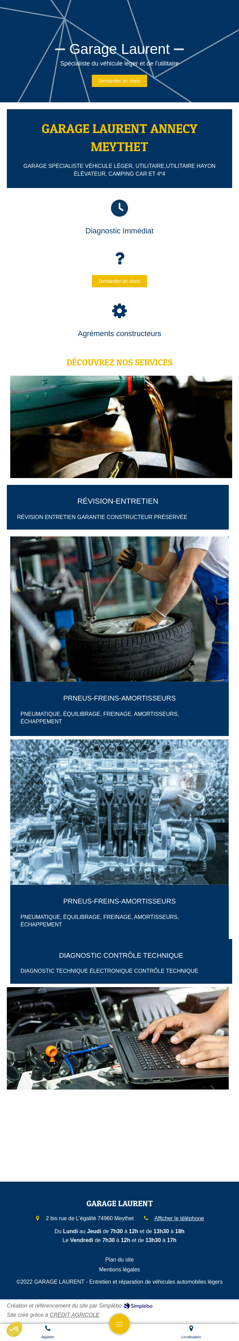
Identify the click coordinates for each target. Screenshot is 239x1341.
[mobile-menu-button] (119, 1324)
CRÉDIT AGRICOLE (74, 1315)
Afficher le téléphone (179, 1218)
